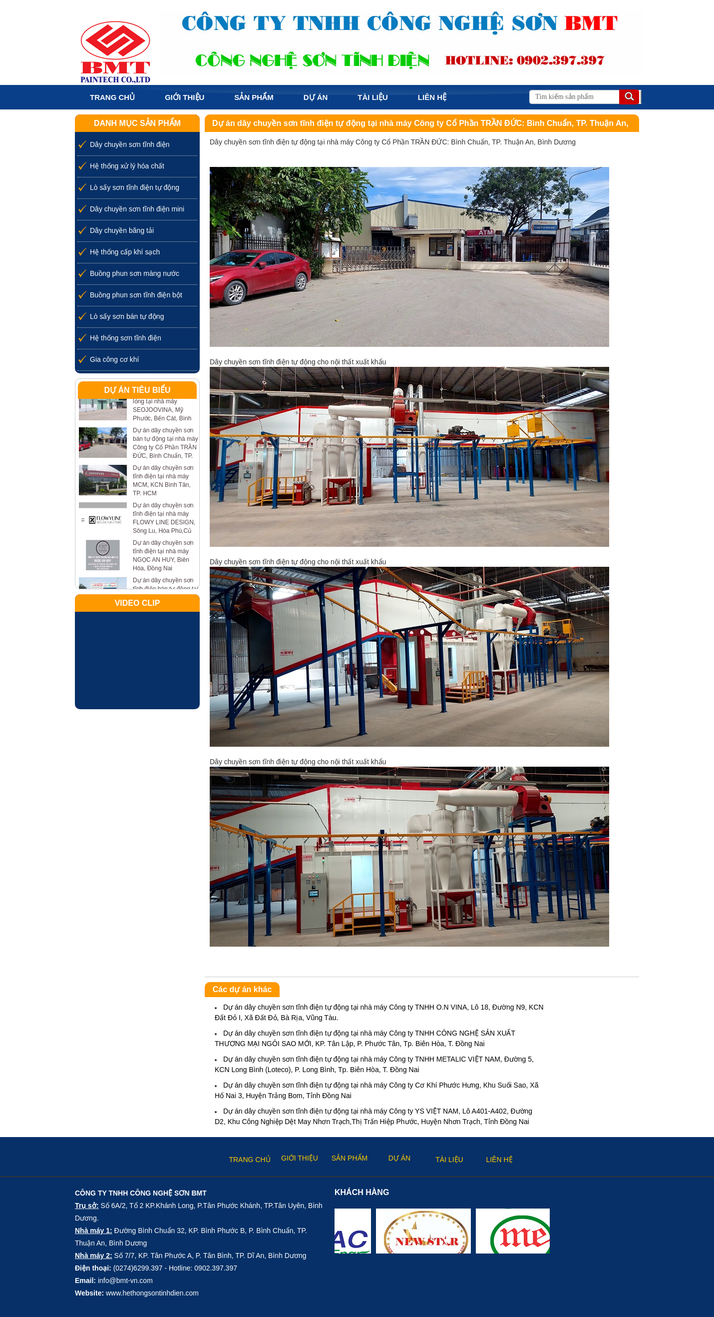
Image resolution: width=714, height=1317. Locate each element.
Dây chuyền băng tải (122, 230)
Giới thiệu (184, 97)
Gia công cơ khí (114, 359)
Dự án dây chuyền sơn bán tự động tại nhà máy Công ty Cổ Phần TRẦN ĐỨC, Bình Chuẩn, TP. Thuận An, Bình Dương (165, 447)
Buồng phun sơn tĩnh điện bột (136, 295)
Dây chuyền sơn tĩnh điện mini (137, 209)
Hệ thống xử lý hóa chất (127, 166)
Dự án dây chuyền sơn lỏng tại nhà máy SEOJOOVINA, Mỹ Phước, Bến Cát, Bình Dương (163, 410)
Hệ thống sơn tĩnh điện (125, 338)
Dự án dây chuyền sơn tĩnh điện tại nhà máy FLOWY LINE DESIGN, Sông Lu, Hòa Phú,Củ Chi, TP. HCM (164, 522)
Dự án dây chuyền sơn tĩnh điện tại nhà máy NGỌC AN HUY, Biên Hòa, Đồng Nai (163, 555)
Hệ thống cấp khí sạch (125, 252)
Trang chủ (112, 97)
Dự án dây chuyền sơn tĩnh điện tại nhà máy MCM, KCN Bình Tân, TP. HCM (163, 480)
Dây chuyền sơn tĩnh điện (130, 144)
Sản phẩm (253, 97)
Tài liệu (372, 97)
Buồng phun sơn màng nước (134, 273)
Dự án (316, 97)
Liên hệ (432, 97)
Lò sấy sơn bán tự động (127, 316)
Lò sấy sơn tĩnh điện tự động (134, 187)
